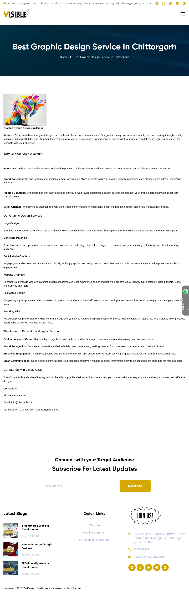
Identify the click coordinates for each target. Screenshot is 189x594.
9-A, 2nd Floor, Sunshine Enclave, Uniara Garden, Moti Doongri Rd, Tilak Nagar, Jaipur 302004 (159, 538)
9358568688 (138, 549)
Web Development (94, 532)
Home (64, 57)
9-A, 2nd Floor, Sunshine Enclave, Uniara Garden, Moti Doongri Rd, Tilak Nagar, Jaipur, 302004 (98, 3)
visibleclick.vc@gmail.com (22, 3)
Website (94, 525)
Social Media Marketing (94, 540)
